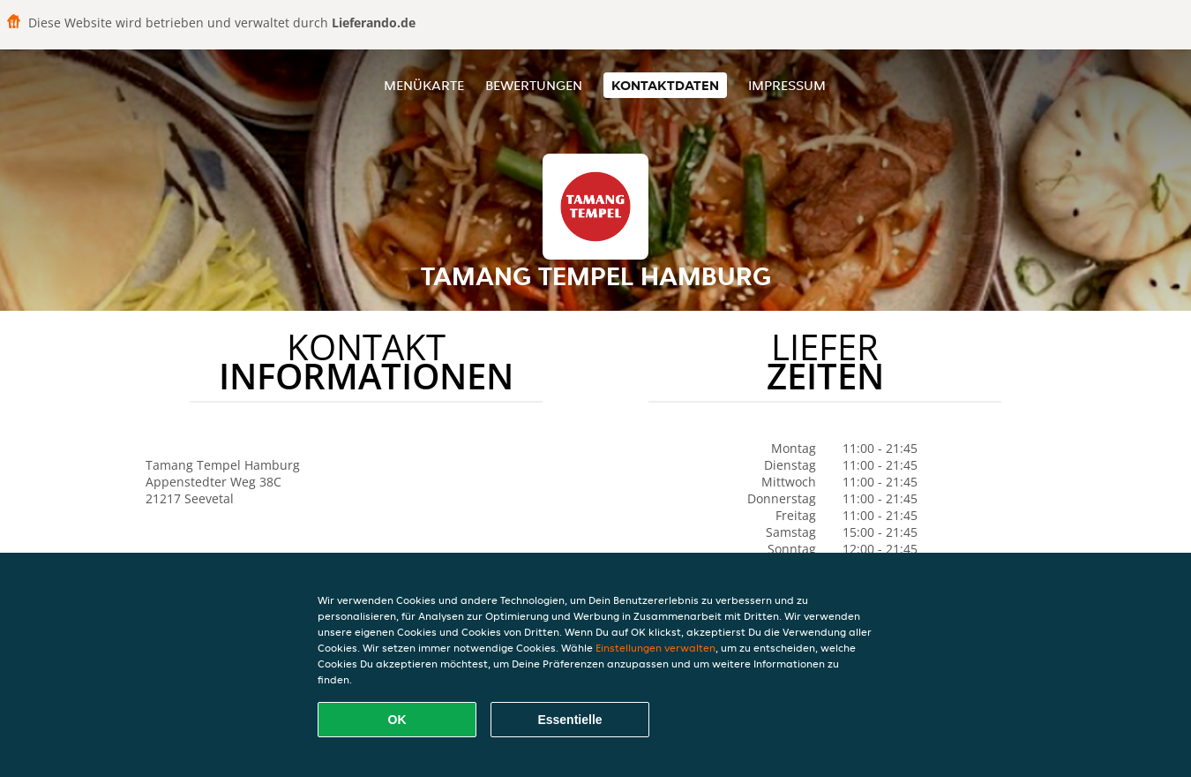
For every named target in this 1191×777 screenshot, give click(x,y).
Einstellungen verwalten (655, 647)
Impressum (787, 85)
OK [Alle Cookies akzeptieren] (397, 720)
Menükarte (424, 85)
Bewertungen (533, 85)
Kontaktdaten (665, 85)
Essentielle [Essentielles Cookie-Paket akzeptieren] (569, 720)
